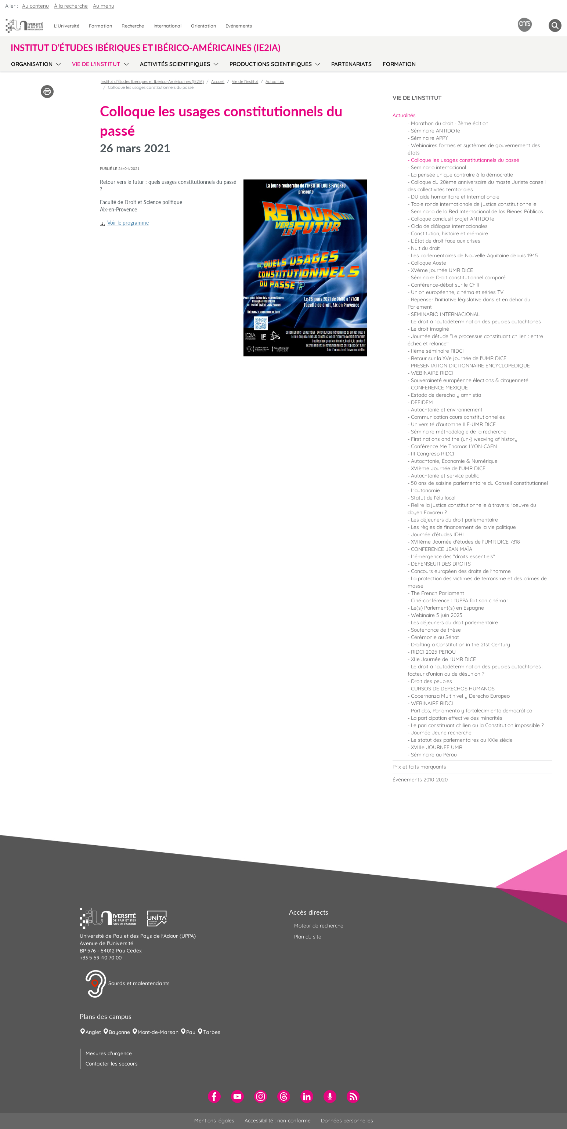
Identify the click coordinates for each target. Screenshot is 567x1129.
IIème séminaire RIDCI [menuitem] (437, 351)
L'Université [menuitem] (66, 26)
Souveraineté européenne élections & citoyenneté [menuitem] (469, 380)
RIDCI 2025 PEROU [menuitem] (433, 652)
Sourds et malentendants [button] (127, 984)
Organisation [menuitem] (32, 64)
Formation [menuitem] (100, 26)
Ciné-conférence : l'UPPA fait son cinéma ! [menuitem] (460, 600)
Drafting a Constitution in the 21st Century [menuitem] (460, 644)
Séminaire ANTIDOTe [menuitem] (435, 130)
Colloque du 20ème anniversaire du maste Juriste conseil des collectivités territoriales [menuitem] (477, 186)
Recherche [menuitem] (133, 26)
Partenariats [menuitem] (351, 64)
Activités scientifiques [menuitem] (175, 64)
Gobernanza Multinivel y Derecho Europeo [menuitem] (460, 696)
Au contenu (35, 6)
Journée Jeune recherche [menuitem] (441, 732)
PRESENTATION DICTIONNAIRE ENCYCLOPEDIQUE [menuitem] (470, 365)
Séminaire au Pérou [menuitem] (434, 754)
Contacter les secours (112, 1063)
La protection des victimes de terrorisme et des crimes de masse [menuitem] (477, 582)
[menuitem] (472, 115)
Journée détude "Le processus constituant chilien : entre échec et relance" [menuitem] (475, 340)
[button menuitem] (555, 25)
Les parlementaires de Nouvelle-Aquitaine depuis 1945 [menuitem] (474, 255)
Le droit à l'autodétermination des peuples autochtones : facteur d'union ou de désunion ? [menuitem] (475, 670)
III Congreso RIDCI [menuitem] (432, 453)
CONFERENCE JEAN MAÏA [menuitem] (441, 549)
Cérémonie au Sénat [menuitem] (435, 637)
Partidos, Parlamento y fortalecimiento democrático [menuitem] (471, 710)
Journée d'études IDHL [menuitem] (438, 534)
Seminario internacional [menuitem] (438, 167)
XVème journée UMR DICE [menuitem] (442, 270)
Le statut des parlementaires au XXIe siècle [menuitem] (462, 740)
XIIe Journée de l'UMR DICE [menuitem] (443, 659)
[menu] (57, 63)
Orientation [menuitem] (203, 26)
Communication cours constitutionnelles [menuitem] (458, 417)
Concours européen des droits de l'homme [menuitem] (461, 571)
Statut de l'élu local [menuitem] (433, 497)
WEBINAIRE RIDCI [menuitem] (432, 373)
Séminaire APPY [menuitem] (429, 138)
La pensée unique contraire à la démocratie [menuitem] (462, 174)
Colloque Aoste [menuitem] (428, 262)
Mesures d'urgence (109, 1053)
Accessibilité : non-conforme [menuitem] (278, 1120)
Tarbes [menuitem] (211, 1032)
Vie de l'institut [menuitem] (96, 64)
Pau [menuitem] (190, 1032)
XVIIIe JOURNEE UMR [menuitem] (436, 747)
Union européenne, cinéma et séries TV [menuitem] (457, 292)
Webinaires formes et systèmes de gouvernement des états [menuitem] (474, 149)
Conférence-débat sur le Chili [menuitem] (445, 285)
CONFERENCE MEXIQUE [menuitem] (439, 387)
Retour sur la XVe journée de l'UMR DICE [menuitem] (458, 358)
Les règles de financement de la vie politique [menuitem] (463, 527)
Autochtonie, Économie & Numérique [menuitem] (454, 461)
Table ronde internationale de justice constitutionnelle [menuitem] (474, 204)
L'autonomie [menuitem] (425, 490)
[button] (113, 918)
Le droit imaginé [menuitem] (430, 329)
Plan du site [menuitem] (307, 936)
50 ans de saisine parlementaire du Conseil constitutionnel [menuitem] (479, 483)
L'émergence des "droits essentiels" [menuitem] (453, 556)
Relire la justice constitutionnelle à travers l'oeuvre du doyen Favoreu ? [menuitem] (472, 509)
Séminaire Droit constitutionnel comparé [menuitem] (458, 277)
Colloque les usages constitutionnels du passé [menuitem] (465, 160)
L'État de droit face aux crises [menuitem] (445, 240)
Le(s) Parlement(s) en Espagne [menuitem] (447, 608)
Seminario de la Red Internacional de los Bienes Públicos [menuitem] (477, 211)
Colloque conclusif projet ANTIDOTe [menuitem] (452, 218)
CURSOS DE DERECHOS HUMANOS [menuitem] (453, 688)
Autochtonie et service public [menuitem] (445, 475)
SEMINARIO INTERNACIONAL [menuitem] (445, 314)
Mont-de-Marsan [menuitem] (158, 1032)
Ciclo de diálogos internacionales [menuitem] (449, 226)
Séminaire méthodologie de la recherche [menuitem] (458, 431)
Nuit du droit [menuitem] (425, 248)
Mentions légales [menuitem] (214, 1120)
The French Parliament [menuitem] (437, 593)
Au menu (103, 6)
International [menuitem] (167, 26)
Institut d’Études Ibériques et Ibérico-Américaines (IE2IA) (152, 81)
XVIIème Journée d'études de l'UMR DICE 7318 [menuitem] (465, 541)
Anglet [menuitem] (93, 1032)
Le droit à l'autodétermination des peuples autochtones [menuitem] (476, 321)
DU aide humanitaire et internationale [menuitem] (455, 196)
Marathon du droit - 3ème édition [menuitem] (449, 123)
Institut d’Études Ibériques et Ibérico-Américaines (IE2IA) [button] (146, 48)
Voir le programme (128, 222)
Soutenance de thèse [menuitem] (436, 630)
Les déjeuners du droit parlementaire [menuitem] (454, 519)
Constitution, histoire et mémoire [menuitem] (449, 233)
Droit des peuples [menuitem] (431, 681)
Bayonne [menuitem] (119, 1032)
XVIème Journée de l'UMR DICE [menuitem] (448, 468)
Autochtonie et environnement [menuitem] (447, 409)
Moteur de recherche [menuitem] (318, 925)
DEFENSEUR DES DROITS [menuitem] (441, 563)
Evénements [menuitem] (238, 26)
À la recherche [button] (71, 6)
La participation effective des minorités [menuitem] (456, 718)
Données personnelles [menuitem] (347, 1120)
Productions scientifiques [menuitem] (271, 64)
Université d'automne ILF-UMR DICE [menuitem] (453, 424)
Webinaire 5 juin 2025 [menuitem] (436, 615)
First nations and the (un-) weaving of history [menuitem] (464, 439)
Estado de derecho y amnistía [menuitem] (446, 395)
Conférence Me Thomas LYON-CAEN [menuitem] (454, 446)
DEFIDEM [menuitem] (422, 402)
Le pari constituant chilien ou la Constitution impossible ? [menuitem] (477, 725)
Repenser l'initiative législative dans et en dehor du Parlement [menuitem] (469, 303)
